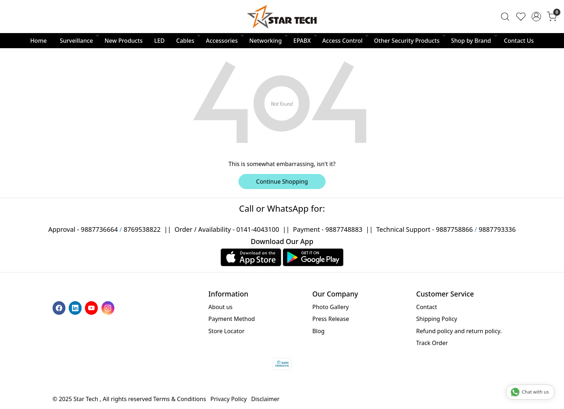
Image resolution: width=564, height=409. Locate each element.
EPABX (304, 41)
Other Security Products (409, 41)
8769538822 (142, 229)
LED (159, 41)
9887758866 (454, 229)
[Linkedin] (76, 307)
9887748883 (344, 229)
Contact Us (519, 41)
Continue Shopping (282, 181)
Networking (268, 41)
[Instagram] (108, 307)
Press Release (330, 319)
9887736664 (99, 229)
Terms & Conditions (179, 399)
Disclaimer (265, 399)
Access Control (345, 41)
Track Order (432, 343)
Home (38, 41)
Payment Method (231, 319)
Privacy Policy (228, 399)
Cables (188, 41)
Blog (318, 331)
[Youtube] (92, 307)
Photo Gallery (330, 307)
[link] (505, 17)
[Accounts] (536, 16)
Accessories (224, 41)
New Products (124, 41)
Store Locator (226, 331)
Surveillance (79, 41)
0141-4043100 (257, 229)
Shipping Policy (436, 319)
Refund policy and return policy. (459, 331)
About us (220, 307)
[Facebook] (60, 307)
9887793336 (497, 229)
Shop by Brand (473, 41)
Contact (426, 307)
